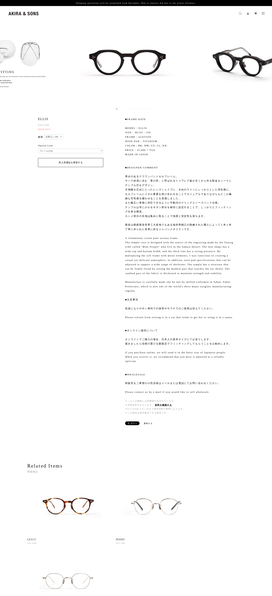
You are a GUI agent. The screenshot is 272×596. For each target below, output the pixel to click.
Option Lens (45, 145)
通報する (148, 423)
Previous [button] (6, 63)
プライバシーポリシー (68, 573)
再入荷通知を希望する (71, 162)
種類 (40, 137)
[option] (136, 63)
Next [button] (266, 63)
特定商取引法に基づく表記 (97, 573)
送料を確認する (163, 405)
